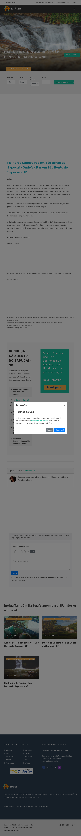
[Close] (64, 405)
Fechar (49, 430)
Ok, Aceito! (60, 430)
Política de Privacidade (40, 421)
